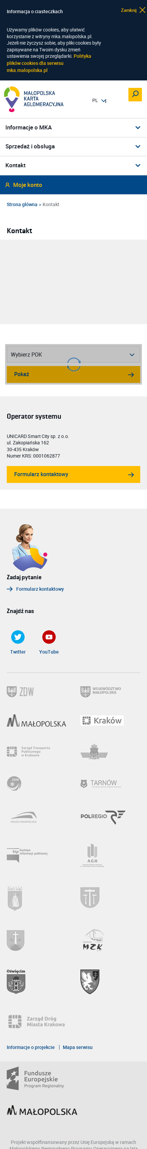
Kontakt (15, 165)
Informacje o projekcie (31, 1047)
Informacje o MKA (28, 127)
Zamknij (129, 10)
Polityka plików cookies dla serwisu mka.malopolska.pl (49, 63)
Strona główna (22, 204)
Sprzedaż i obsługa (30, 146)
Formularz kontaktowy (41, 474)
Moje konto (27, 185)
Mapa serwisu (78, 1047)
